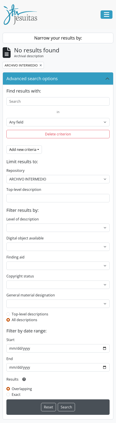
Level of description (22, 219)
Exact (16, 394)
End (9, 358)
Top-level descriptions (30, 314)
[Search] (58, 101)
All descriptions (24, 319)
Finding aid (15, 257)
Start (10, 339)
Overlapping (22, 388)
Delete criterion (58, 134)
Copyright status (20, 276)
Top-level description (23, 189)
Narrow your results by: (58, 38)
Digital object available (25, 238)
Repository (15, 170)
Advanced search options (32, 79)
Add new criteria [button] (22, 149)
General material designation (30, 295)
